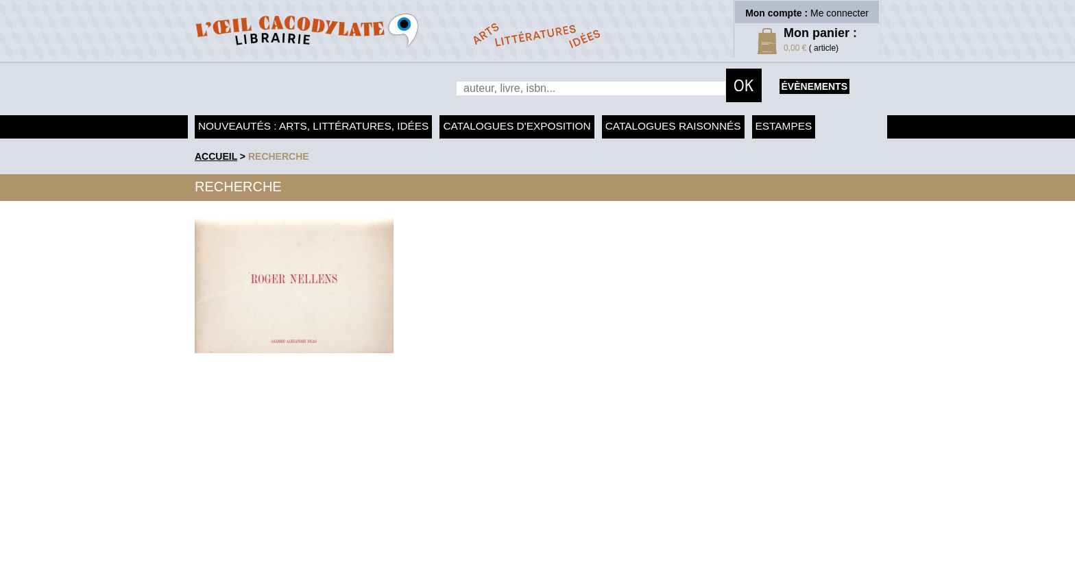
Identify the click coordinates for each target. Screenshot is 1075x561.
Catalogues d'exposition (516, 126)
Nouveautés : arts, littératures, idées (313, 126)
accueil (216, 156)
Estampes (784, 126)
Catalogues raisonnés (673, 126)
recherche (278, 156)
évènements (814, 86)
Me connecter (839, 13)
